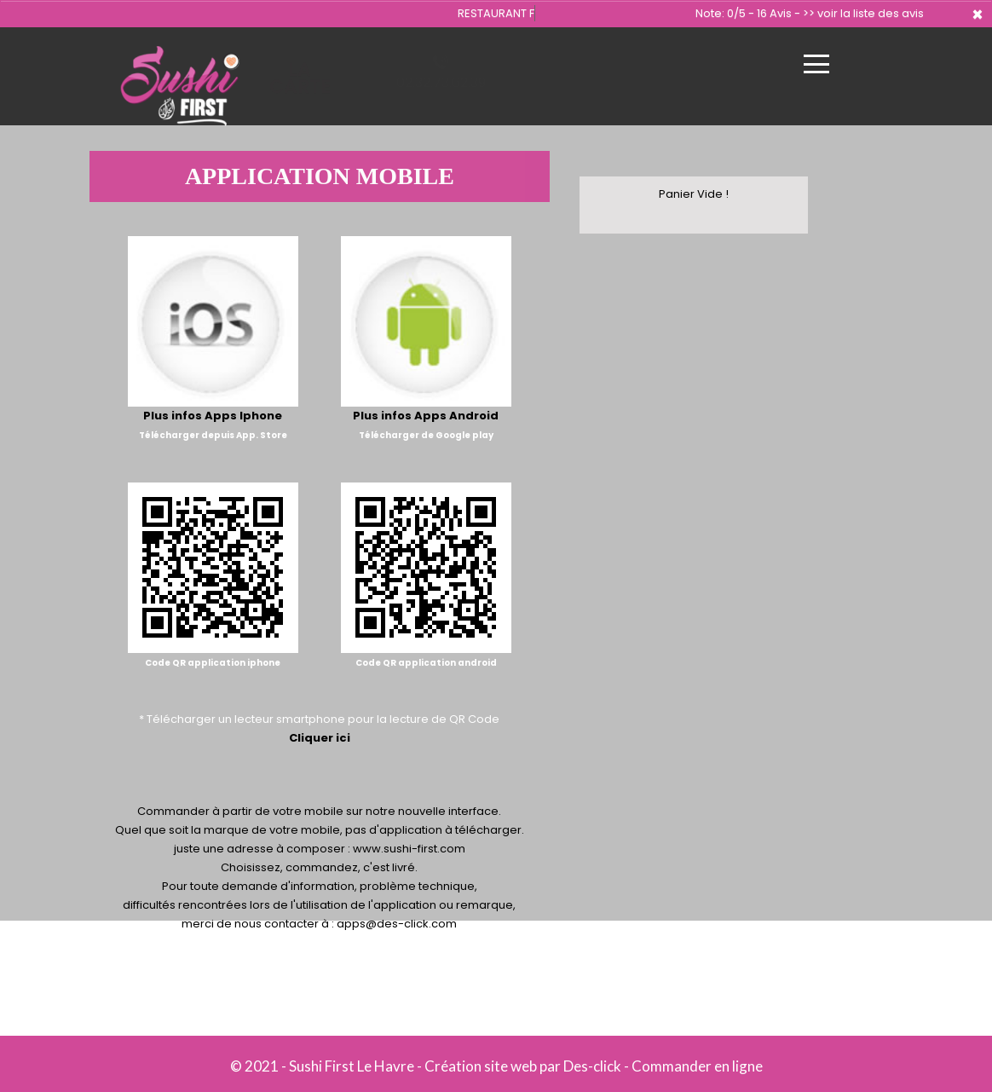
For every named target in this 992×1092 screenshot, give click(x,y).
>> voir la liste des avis (863, 13)
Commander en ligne (697, 1066)
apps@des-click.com (397, 924)
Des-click (592, 1066)
